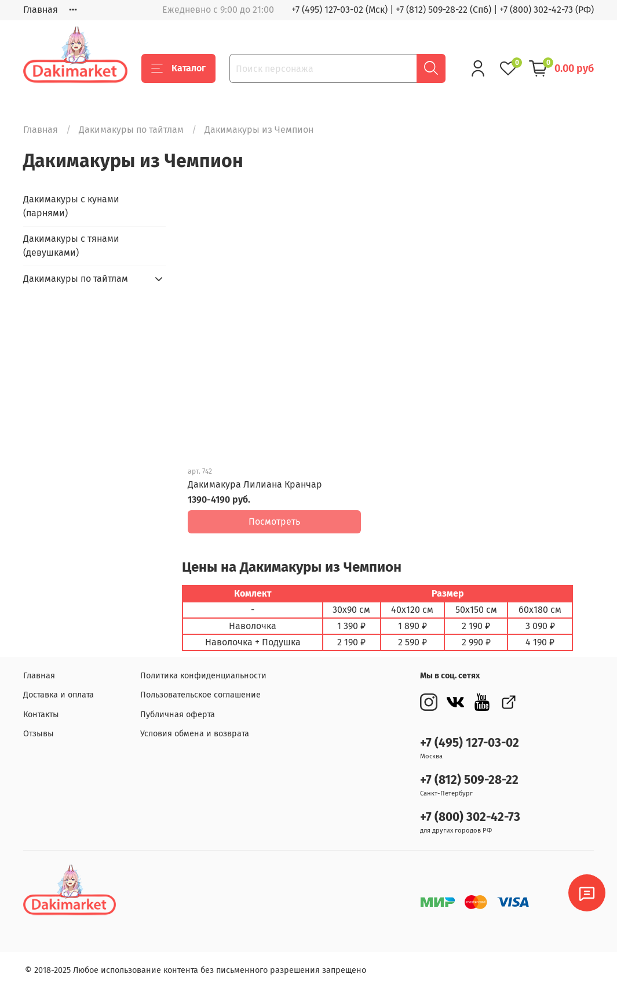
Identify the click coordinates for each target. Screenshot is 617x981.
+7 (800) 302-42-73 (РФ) (546, 9)
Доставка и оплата (58, 687)
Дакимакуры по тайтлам (131, 129)
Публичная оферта (177, 706)
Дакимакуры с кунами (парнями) (71, 206)
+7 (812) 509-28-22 (469, 772)
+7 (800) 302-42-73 (470, 809)
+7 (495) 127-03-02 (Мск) (339, 9)
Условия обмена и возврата (194, 726)
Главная (40, 9)
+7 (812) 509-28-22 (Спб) (443, 9)
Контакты (41, 706)
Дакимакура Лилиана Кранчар (255, 484)
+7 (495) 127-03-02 (469, 735)
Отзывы (38, 726)
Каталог (178, 68)
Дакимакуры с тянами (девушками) (71, 245)
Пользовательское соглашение (200, 687)
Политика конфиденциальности (203, 668)
